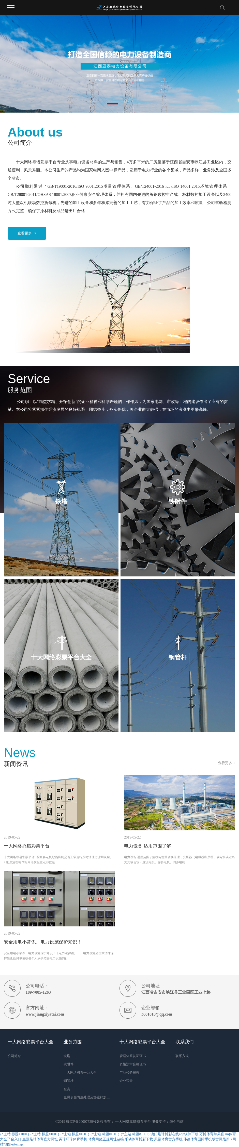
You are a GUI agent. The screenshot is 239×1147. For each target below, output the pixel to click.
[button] (112, 103)
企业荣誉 (126, 1081)
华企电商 (176, 1122)
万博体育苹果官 (211, 1134)
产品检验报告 (129, 1072)
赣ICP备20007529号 (81, 1122)
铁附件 (68, 1064)
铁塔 (67, 1056)
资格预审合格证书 (133, 1064)
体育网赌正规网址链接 (106, 1139)
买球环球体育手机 (73, 1139)
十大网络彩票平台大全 (80, 1072)
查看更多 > (27, 233)
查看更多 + (226, 763)
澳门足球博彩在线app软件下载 (174, 1134)
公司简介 (14, 1056)
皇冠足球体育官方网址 (40, 1139)
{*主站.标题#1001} (14, 1134)
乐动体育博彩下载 (139, 1139)
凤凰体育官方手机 (168, 1139)
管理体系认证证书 (133, 1056)
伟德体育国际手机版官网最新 (206, 1139)
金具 (67, 1089)
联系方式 (182, 1056)
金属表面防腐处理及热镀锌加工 (87, 1097)
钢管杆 (68, 1081)
